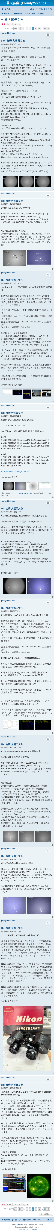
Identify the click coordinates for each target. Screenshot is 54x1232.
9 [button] (35, 28)
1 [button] (22, 28)
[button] (15, 28)
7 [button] (29, 28)
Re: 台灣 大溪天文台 (13, 40)
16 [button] (45, 28)
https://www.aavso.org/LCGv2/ (15, 471)
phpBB (20, 1224)
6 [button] (27, 28)
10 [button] (39, 28)
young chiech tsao (8, 33)
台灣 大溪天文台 (12, 20)
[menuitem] (7, 9)
